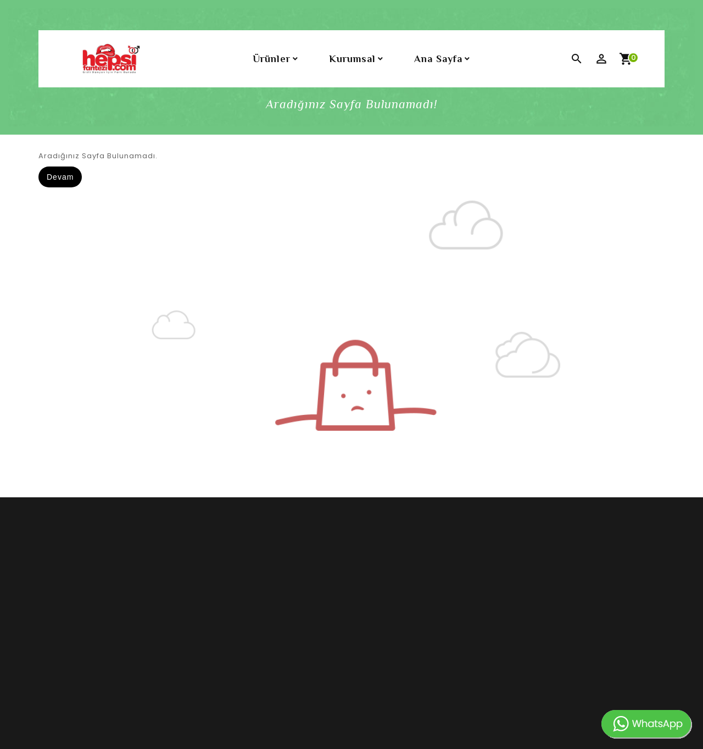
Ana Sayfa (438, 58)
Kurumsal (352, 58)
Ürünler (272, 58)
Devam (60, 177)
